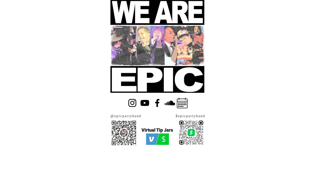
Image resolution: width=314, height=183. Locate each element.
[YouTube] (144, 103)
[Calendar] (182, 103)
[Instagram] (132, 103)
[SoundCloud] (169, 103)
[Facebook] (157, 103)
